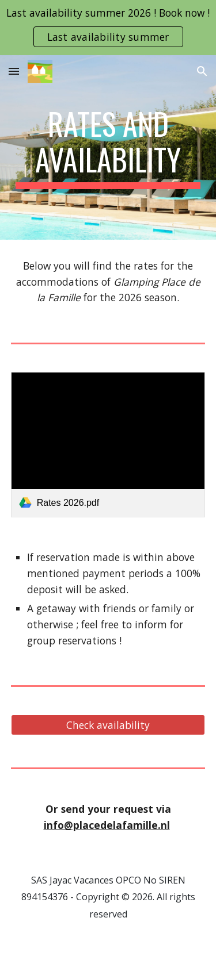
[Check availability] (108, 725)
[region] (108, 27)
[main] (108, 147)
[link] (108, 444)
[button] (14, 71)
